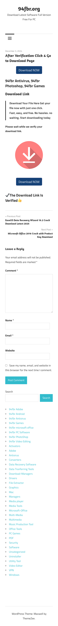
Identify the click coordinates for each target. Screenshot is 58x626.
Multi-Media (16, 515)
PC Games (14, 533)
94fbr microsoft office (21, 428)
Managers (14, 497)
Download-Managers (21, 474)
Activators (14, 446)
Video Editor (16, 566)
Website (10, 350)
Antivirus (14, 455)
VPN (11, 570)
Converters (15, 460)
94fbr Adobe (16, 409)
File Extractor (16, 483)
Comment (11, 271)
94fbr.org (29, 8)
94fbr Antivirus (17, 419)
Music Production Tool (21, 524)
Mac (11, 492)
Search (9, 392)
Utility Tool (15, 561)
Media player (16, 501)
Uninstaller (15, 556)
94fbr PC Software (19, 432)
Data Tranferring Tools (21, 469)
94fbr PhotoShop (18, 437)
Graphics (14, 487)
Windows (14, 575)
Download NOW (29, 70)
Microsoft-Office (18, 510)
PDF (11, 538)
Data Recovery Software (22, 464)
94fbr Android (17, 414)
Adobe (12, 451)
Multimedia (15, 520)
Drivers (13, 478)
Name (9, 320)
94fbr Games (16, 423)
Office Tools (15, 529)
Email (9, 335)
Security (13, 543)
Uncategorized (17, 552)
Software (14, 547)
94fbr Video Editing (20, 441)
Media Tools (15, 506)
